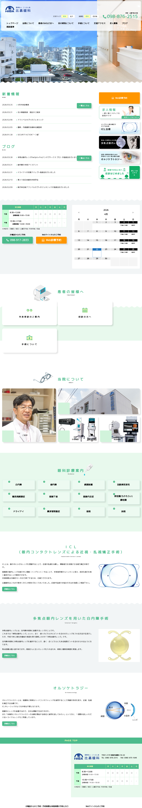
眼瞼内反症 (88, 465)
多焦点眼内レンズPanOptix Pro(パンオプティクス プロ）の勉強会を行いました (48, 157)
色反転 (95, 16)
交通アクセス (99, 23)
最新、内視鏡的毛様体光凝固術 (30, 127)
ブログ (125, 23)
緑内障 (53, 452)
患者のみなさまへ (46, 23)
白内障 (18, 452)
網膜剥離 (88, 452)
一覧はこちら (84, 95)
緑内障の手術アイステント (28, 165)
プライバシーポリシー (8, 804)
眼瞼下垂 (53, 465)
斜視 (123, 479)
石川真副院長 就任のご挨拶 (29, 112)
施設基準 (10, 27)
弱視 (88, 479)
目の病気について (66, 23)
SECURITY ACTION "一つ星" (28, 134)
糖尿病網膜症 (18, 465)
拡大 (71, 16)
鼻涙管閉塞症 (53, 479)
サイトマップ (21, 804)
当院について (28, 23)
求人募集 (113, 23)
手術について (84, 23)
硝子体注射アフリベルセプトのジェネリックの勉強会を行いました (43, 187)
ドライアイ (19, 479)
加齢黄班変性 (123, 452)
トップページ (12, 23)
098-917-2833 (17, 240)
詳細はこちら (9, 557)
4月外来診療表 (23, 105)
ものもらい (123, 465)
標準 (87, 16)
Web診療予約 (119, 98)
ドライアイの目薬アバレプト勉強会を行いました (37, 172)
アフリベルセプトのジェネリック (30, 120)
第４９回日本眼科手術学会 (28, 180)
